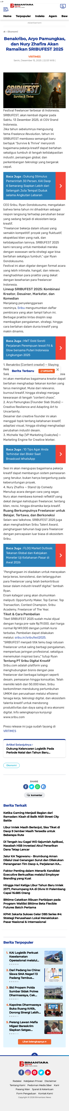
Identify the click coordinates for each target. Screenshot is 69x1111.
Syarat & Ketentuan (42, 1089)
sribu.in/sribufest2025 (30, 637)
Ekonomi (11, 765)
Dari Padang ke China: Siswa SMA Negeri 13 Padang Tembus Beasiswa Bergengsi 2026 (24, 974)
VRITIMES (9, 731)
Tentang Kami (17, 1085)
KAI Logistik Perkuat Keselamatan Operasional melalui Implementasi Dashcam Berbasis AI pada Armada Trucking (25, 956)
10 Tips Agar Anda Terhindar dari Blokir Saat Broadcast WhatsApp (27, 454)
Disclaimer (50, 1081)
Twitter (42, 1074)
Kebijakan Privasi (33, 1081)
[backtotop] (34, 1056)
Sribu (21, 308)
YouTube (50, 1074)
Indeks (39, 16)
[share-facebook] (25, 786)
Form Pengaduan (26, 1093)
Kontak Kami (45, 1093)
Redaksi (17, 1081)
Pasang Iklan (23, 1089)
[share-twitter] (31, 786)
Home (7, 16)
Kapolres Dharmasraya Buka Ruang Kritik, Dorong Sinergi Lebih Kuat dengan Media (25, 1008)
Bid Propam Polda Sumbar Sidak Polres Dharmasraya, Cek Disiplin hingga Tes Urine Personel (23, 991)
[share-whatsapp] (37, 786)
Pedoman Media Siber (39, 1085)
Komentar (34, 795)
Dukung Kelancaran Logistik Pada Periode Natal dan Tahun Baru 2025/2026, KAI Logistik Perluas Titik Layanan (31, 750)
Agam (53, 16)
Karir (56, 1085)
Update (47, 371)
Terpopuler (23, 16)
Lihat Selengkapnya (34, 1041)
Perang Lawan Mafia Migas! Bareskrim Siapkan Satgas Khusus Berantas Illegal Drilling (23, 1026)
